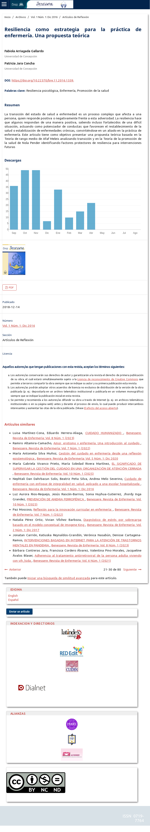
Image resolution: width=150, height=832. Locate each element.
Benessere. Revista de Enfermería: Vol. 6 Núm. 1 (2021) (72, 560)
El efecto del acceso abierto (100, 408)
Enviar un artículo (19, 611)
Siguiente (130, 569)
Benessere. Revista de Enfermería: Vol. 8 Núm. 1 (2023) (90, 545)
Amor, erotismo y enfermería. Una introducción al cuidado (97, 443)
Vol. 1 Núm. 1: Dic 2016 (44, 17)
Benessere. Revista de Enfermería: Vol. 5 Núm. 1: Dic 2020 (77, 458)
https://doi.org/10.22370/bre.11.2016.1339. (43, 80)
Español (13, 599)
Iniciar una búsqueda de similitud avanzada (58, 578)
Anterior (15, 569)
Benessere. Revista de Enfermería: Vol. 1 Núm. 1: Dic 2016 (53, 489)
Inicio (8, 17)
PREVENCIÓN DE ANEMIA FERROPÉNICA (56, 499)
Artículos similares (20, 424)
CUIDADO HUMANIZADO (104, 433)
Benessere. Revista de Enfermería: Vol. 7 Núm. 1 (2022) (51, 448)
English (13, 595)
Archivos (21, 17)
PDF (11, 287)
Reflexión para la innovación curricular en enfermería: (73, 509)
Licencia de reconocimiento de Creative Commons (107, 379)
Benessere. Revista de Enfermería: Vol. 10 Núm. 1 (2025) (54, 473)
